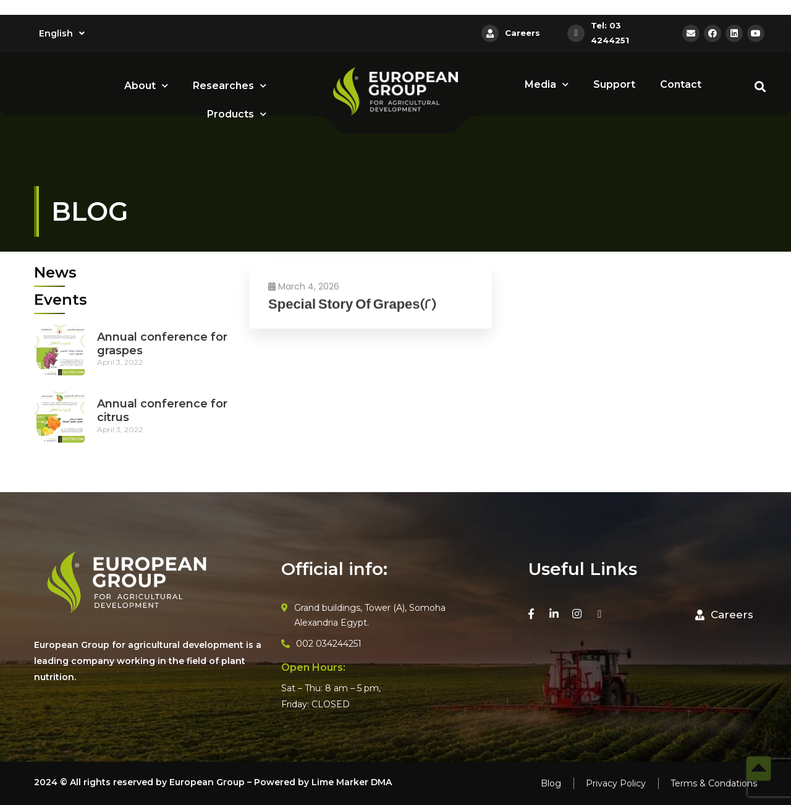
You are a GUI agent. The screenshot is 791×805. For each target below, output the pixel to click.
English (62, 33)
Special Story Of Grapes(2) (352, 316)
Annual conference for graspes (162, 343)
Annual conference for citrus (162, 410)
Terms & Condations (713, 783)
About (146, 85)
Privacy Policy (616, 783)
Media (547, 84)
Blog (551, 783)
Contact (680, 84)
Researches (229, 85)
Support (614, 84)
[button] (724, 615)
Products (236, 114)
